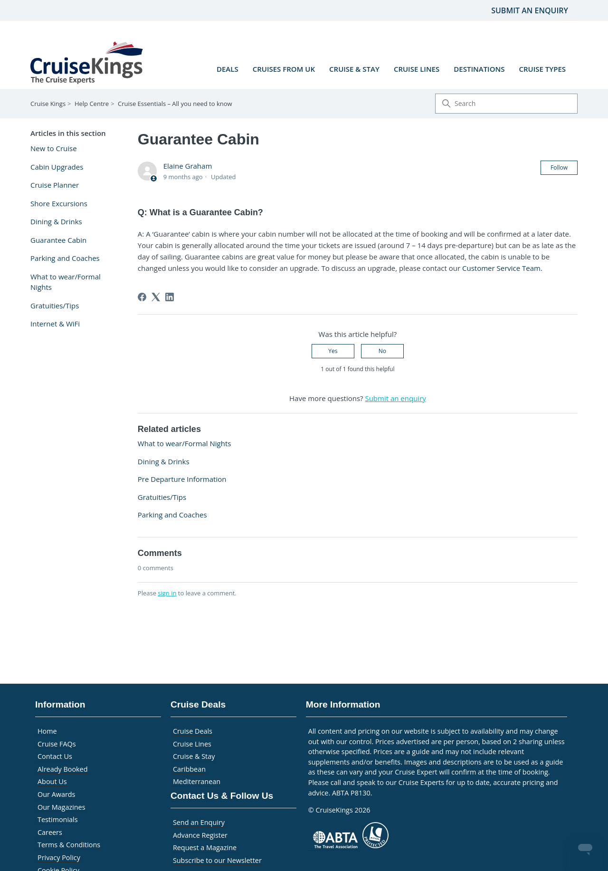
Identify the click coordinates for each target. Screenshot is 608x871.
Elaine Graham (187, 166)
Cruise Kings (48, 103)
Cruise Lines (416, 69)
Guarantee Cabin (58, 240)
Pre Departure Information (182, 479)
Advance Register (200, 835)
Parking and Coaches (65, 258)
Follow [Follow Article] (559, 167)
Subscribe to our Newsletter (217, 860)
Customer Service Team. (502, 268)
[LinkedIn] (169, 297)
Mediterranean (196, 781)
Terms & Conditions (69, 844)
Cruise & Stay (354, 69)
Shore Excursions (58, 203)
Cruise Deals (192, 731)
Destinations (479, 69)
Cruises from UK (284, 69)
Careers (50, 832)
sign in (167, 593)
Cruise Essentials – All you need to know (175, 103)
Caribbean (189, 769)
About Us (52, 781)
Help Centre (92, 103)
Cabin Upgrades (56, 167)
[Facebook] (142, 297)
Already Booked (63, 769)
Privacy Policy (59, 857)
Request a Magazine (205, 847)
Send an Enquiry (199, 822)
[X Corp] (156, 297)
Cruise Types (542, 69)
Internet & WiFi (55, 323)
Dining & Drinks (56, 221)
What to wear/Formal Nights (65, 282)
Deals (227, 69)
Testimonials (58, 819)
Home (47, 731)
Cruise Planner (54, 185)
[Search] (506, 103)
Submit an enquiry (529, 10)
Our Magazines (62, 807)
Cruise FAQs (57, 743)
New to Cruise (53, 148)
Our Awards (56, 794)
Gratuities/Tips (54, 305)
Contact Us (55, 756)
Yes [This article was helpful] (332, 351)
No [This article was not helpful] (382, 351)
